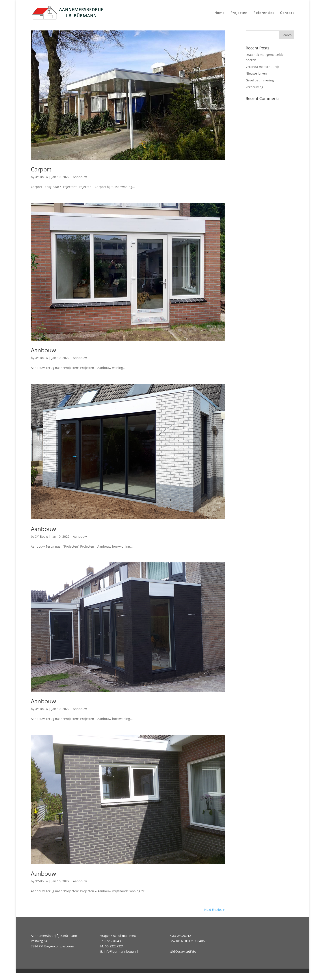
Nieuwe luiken (256, 73)
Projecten (239, 13)
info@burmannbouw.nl (121, 951)
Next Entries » (214, 909)
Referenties (263, 13)
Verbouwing (254, 87)
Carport (41, 169)
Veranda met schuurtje (263, 67)
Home (219, 13)
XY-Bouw (41, 177)
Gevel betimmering (260, 80)
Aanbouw (80, 177)
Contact (287, 13)
